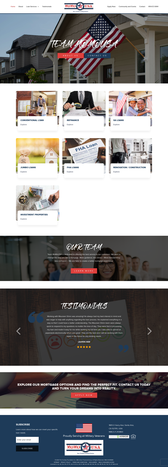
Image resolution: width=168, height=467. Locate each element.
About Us (70, 55)
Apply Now (111, 7)
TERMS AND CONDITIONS (79, 462)
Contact (142, 7)
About (20, 7)
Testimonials (46, 7)
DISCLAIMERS (93, 462)
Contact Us (97, 55)
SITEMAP (56, 462)
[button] (18, 331)
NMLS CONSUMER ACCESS (106, 462)
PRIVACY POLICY (66, 462)
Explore (23, 124)
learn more (84, 271)
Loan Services (32, 7)
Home (13, 7)
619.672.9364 (153, 7)
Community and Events (127, 7)
